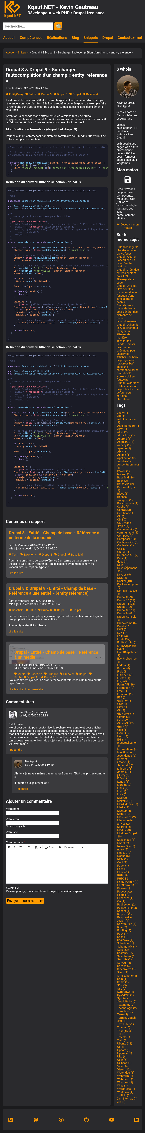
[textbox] (57, 867)
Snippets (91, 37)
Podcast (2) (124, 891)
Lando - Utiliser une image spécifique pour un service (126, 348)
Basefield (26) (126, 477)
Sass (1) (122, 936)
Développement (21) (127, 569)
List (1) (121, 791)
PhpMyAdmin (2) (127, 881)
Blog (75, 37)
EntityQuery (14, 94)
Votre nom (12, 808)
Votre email (13, 819)
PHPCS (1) (123, 878)
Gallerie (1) (124, 700)
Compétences (31, 37)
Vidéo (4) (123, 1066)
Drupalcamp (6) (127, 623)
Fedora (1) (123, 665)
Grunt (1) (122, 726)
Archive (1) (124, 461)
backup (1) (124, 474)
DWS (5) (122, 629)
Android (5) (124, 438)
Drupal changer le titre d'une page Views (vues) (127, 250)
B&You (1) (123, 471)
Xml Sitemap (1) (127, 1098)
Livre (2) (122, 794)
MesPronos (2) (126, 817)
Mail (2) (122, 797)
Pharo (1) (123, 872)
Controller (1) (125, 545)
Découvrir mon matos (128, 226)
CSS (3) (122, 548)
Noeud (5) (123, 855)
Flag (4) (122, 681)
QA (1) (121, 901)
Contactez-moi (129, 37)
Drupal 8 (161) (126, 610)
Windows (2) (125, 1082)
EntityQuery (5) (126, 645)
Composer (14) (126, 539)
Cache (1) (123, 506)
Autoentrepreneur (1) (128, 466)
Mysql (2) (123, 843)
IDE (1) (121, 739)
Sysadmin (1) (125, 995)
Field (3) (122, 671)
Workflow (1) (125, 1092)
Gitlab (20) (123, 720)
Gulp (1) (122, 729)
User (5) (122, 1059)
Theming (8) (124, 1030)
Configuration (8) (127, 542)
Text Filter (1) (125, 1024)
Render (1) (123, 911)
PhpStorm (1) (125, 885)
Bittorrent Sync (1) (126, 489)
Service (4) (124, 966)
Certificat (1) (125, 513)
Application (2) (126, 458)
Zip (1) (121, 1101)
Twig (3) (122, 1040)
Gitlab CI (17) (125, 723)
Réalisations (57, 37)
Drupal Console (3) (126, 618)
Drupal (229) (125, 597)
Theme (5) (123, 1027)
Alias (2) (122, 432)
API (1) (121, 451)
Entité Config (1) (127, 642)
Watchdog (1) (125, 1072)
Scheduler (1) (125, 943)
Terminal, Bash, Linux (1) (126, 1019)
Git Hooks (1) (125, 713)
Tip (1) (121, 1033)
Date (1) (122, 558)
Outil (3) (122, 862)
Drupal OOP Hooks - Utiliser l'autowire (126, 376)
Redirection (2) (126, 904)
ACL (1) (122, 416)
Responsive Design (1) (124, 919)
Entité (30, 94)
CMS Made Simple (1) (124, 524)
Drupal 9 (45, 94)
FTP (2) (122, 697)
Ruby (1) (122, 933)
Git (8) (121, 710)
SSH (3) (122, 985)
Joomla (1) (124, 772)
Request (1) (124, 914)
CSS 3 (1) (123, 552)
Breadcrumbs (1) (127, 503)
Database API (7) (127, 555)
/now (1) (122, 412)
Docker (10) (124, 581)
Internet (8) (124, 759)
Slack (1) (122, 972)
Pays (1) (122, 868)
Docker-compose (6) (127, 586)
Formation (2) (125, 687)
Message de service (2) (124, 822)
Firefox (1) (123, 678)
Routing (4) (124, 930)
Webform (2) (125, 1075)
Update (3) (123, 1050)
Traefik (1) (123, 1037)
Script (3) (123, 949)
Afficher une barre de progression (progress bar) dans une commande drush (128, 363)
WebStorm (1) (126, 1079)
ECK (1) (122, 632)
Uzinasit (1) (124, 1063)
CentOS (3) (124, 509)
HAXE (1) (123, 733)
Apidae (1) (123, 454)
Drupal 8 (60, 94)
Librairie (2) (124, 784)
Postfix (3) (123, 894)
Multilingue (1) (126, 839)
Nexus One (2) (126, 846)
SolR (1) (122, 979)
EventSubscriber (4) (127, 660)
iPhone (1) (123, 762)
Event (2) (122, 648)
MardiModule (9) (127, 804)
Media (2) (123, 807)
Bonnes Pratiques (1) (125, 498)
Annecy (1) (124, 445)
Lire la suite (16, 573)
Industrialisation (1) (127, 744)
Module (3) (124, 830)
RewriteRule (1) (126, 924)
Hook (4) (122, 736)
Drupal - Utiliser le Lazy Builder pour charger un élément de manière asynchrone (127, 332)
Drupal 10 (48, 677)
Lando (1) (123, 781)
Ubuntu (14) (124, 1043)
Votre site (12, 832)
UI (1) (120, 1046)
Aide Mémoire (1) (128, 425)
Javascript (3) (126, 765)
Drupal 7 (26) (125, 606)
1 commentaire (34, 689)
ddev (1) (122, 561)
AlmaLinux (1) (126, 435)
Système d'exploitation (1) (127, 1000)
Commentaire (14, 842)
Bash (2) (122, 480)
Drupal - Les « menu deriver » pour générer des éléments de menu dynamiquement (127, 313)
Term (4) (122, 1014)
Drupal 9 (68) (125, 613)
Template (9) (125, 1011)
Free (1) (122, 691)
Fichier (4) (123, 668)
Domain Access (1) (127, 592)
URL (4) (122, 1056)
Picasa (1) (123, 888)
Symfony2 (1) (125, 991)
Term (13, 554)
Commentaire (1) (127, 529)
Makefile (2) (124, 801)
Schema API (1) (127, 946)
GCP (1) (122, 704)
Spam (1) (123, 982)
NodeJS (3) (124, 852)
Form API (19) (126, 684)
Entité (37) (123, 639)
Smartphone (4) (127, 975)
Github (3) (123, 716)
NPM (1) (122, 859)
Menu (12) (123, 813)
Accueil (9, 37)
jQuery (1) (123, 775)
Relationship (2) (127, 907)
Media (19, 674)
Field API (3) (124, 674)
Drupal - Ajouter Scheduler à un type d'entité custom (126, 261)
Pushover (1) (125, 898)
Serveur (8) (124, 962)
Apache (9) (124, 448)
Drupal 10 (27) (126, 600)
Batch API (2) (125, 484)
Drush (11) (123, 626)
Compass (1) (125, 535)
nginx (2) (122, 849)
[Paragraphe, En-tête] (74, 847)
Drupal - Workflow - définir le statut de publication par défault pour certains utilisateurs (128, 391)
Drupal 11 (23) (126, 603)
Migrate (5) (124, 826)
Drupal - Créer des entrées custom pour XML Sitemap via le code (128, 276)
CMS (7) (122, 519)
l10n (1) (122, 778)
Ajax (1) (122, 429)
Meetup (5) (124, 810)
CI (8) (120, 516)
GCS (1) (122, 707)
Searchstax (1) (126, 956)
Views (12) (124, 1069)
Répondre (16, 749)
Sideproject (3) (126, 969)
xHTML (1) (123, 1095)
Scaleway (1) (125, 940)
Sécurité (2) (124, 959)
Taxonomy (28, 554)
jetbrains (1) (124, 768)
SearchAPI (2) (126, 953)
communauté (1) (127, 532)
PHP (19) (123, 875)
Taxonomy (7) (126, 1004)
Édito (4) (122, 636)
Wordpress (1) (126, 1088)
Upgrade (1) (124, 1053)
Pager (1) (123, 865)
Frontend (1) (125, 694)
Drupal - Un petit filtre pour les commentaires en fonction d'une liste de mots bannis (127, 293)
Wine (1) (122, 1085)
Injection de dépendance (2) (126, 754)
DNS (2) (122, 577)
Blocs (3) (122, 493)
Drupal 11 (31, 677)
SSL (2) (121, 988)
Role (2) (122, 927)
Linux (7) (122, 788)
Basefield (90, 94)
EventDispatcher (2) (127, 653)
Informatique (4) (127, 749)
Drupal (107, 37)
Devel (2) (122, 564)
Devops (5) (124, 574)
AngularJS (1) (125, 441)
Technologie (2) (127, 1008)
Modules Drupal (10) (127, 835)
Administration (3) (126, 421)
